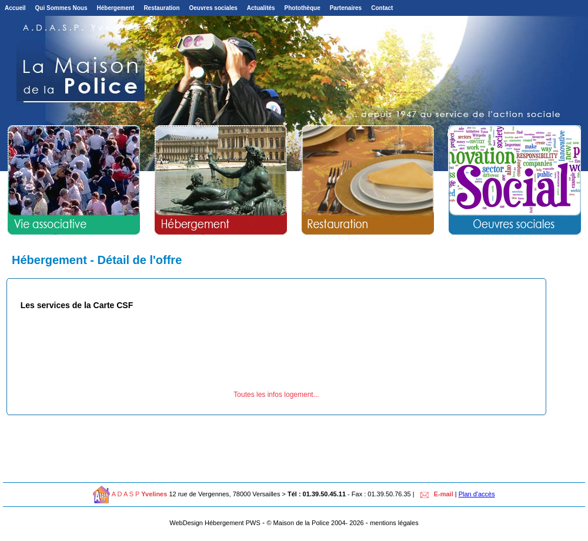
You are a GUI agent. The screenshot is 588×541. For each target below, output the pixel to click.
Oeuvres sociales (213, 8)
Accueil (15, 8)
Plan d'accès (477, 493)
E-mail (434, 493)
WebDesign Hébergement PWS (214, 522)
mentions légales (394, 522)
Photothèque (302, 8)
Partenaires (346, 8)
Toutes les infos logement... (276, 394)
